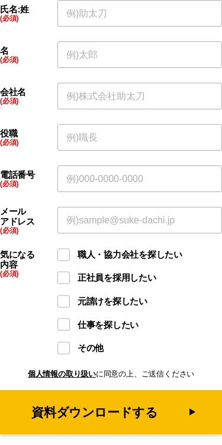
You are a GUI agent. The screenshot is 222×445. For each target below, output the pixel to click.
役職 (8, 133)
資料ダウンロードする (94, 412)
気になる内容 (17, 259)
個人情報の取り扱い (62, 373)
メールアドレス (17, 216)
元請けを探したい (112, 301)
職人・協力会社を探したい (130, 254)
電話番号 (17, 175)
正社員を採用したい (117, 277)
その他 (91, 348)
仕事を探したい (108, 325)
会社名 (13, 92)
